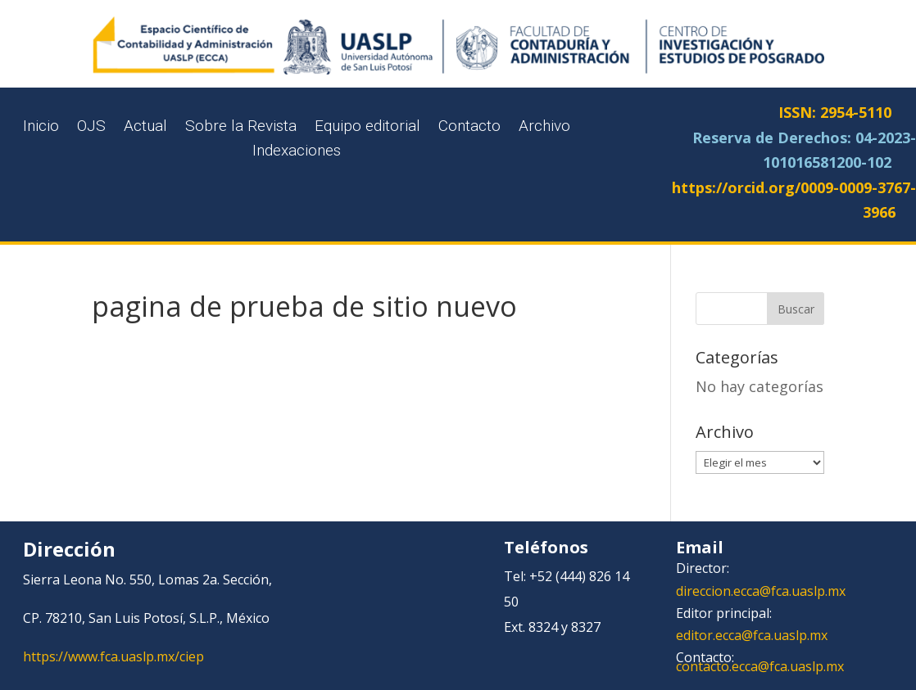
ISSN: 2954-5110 (834, 112)
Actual (145, 127)
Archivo (544, 127)
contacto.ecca (717, 666)
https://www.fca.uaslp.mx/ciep (113, 656)
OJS (91, 127)
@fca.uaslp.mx (784, 635)
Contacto (469, 127)
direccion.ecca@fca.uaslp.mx (761, 591)
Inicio (41, 127)
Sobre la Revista (241, 127)
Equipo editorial (367, 127)
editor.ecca (708, 635)
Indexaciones (296, 152)
